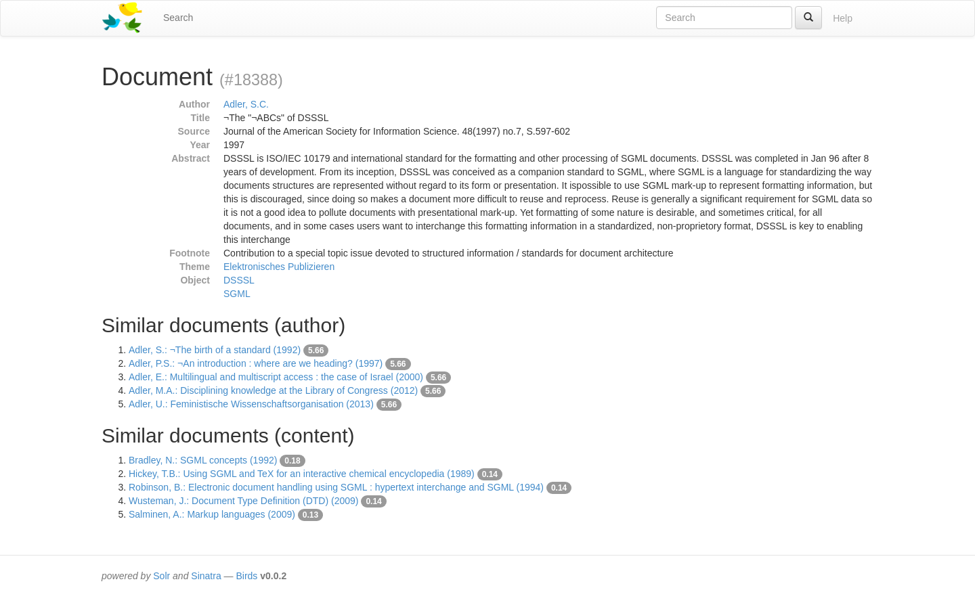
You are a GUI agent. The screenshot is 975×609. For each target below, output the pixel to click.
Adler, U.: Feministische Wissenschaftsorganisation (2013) (251, 404)
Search (178, 17)
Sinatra (206, 575)
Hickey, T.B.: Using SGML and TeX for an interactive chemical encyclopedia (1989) (302, 473)
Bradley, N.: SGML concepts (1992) (203, 460)
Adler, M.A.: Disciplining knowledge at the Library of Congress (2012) (273, 390)
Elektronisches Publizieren (278, 266)
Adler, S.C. (246, 104)
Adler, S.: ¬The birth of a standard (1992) (215, 349)
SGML (237, 293)
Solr (161, 575)
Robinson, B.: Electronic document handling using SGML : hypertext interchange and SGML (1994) (336, 487)
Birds (246, 575)
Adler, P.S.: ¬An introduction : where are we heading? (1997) (256, 363)
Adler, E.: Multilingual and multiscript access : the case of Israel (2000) (276, 376)
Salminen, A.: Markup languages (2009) (212, 514)
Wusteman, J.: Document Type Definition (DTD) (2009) (244, 500)
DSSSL (239, 280)
